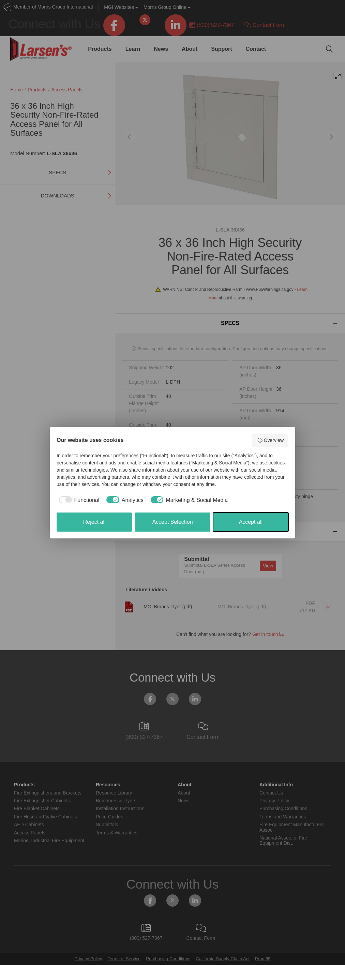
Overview (270, 440)
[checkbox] (78, 500)
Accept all (250, 522)
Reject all (94, 522)
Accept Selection (172, 522)
